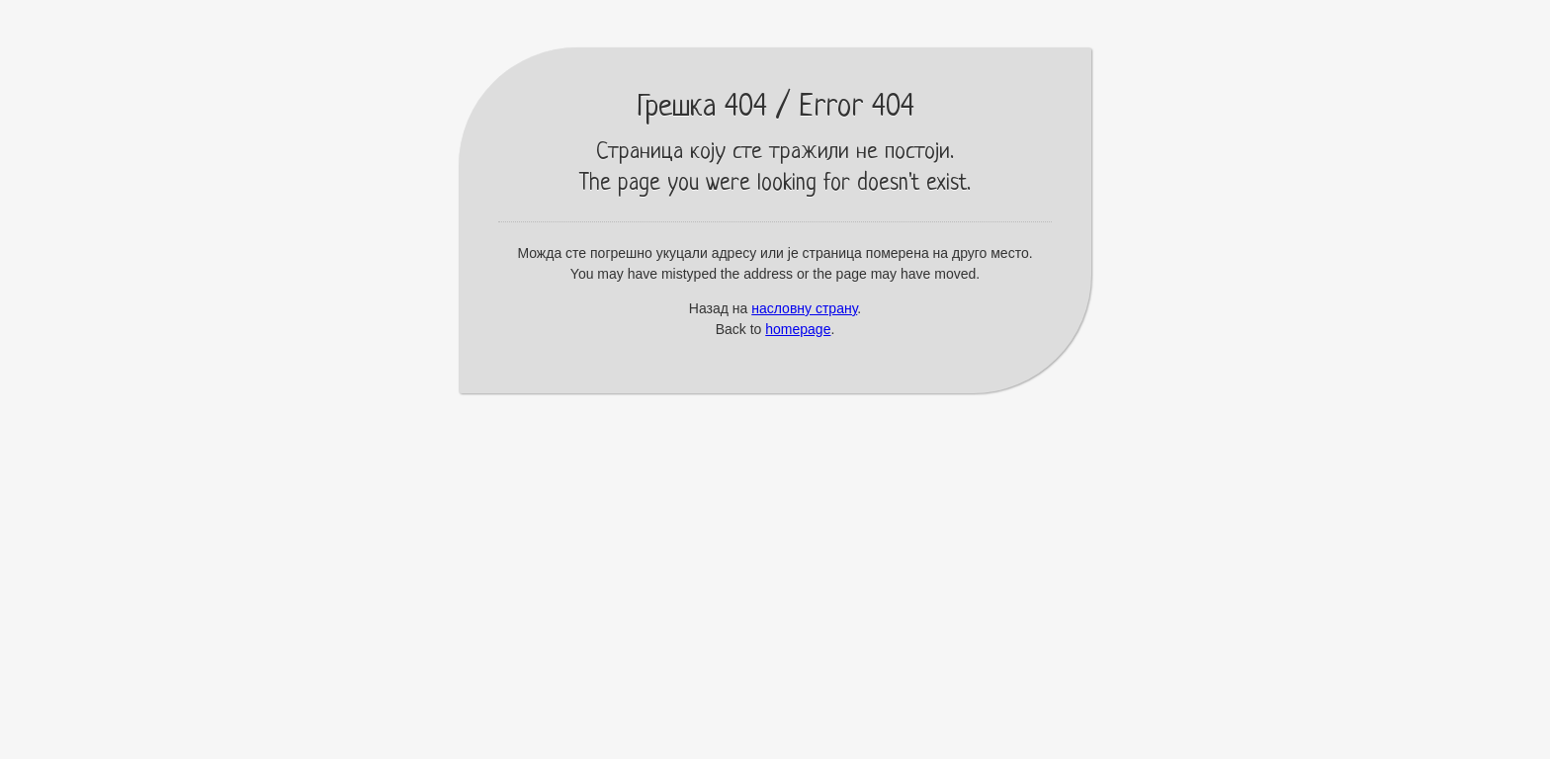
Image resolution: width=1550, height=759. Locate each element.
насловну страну (804, 308)
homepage (797, 329)
